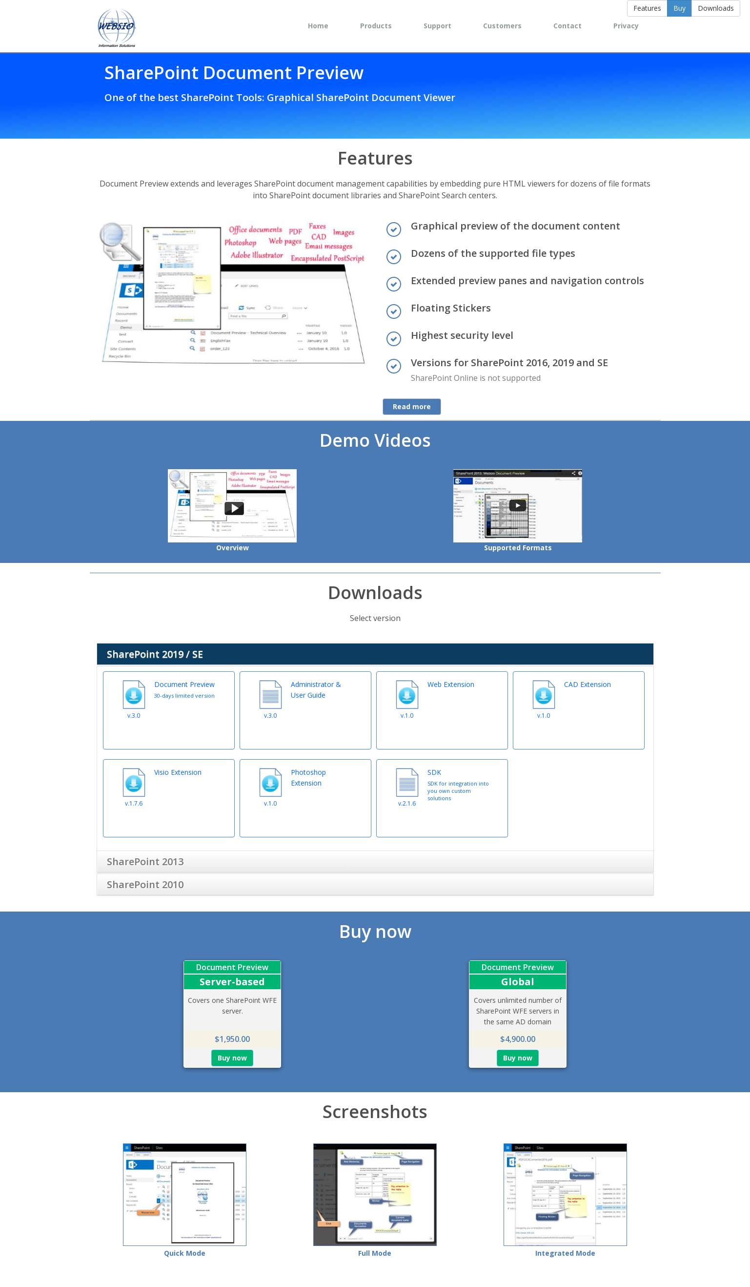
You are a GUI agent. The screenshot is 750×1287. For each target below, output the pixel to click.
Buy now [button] (232, 1054)
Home (318, 25)
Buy (679, 8)
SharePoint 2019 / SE (155, 654)
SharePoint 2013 (145, 857)
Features (647, 8)
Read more (412, 406)
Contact (567, 25)
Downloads (716, 8)
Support (437, 25)
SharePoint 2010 (145, 880)
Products (376, 25)
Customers (502, 25)
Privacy (626, 25)
